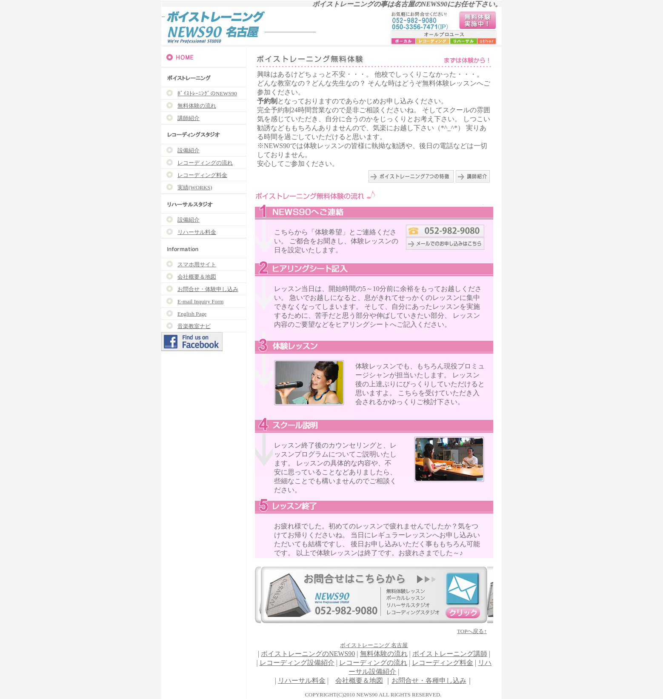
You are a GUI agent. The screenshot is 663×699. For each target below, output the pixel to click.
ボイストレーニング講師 (449, 653)
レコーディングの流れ (373, 662)
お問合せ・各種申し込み (429, 680)
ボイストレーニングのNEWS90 (308, 653)
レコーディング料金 (442, 662)
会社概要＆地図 (359, 680)
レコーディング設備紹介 (297, 662)
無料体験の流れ (384, 653)
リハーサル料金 (302, 680)
